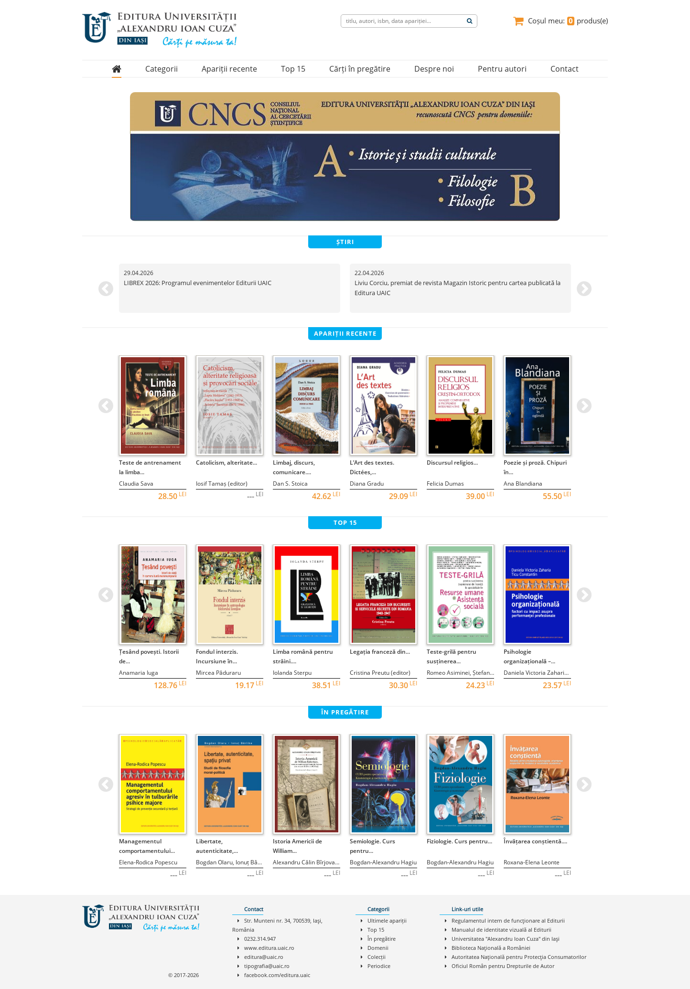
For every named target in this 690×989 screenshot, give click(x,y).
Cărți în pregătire (359, 69)
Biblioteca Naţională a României (491, 947)
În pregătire (381, 938)
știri (345, 241)
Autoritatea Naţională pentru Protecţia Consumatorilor (519, 956)
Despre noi (434, 69)
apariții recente (345, 333)
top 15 (345, 522)
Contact (564, 69)
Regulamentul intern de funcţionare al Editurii (508, 920)
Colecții (376, 956)
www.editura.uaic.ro (269, 947)
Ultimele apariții (387, 920)
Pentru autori (502, 69)
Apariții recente (229, 69)
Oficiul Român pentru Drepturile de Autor (503, 965)
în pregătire (345, 712)
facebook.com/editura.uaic (277, 974)
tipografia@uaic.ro (267, 965)
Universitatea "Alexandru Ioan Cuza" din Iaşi (506, 938)
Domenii (377, 947)
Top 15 (293, 69)
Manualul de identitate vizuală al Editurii (501, 929)
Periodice (378, 965)
